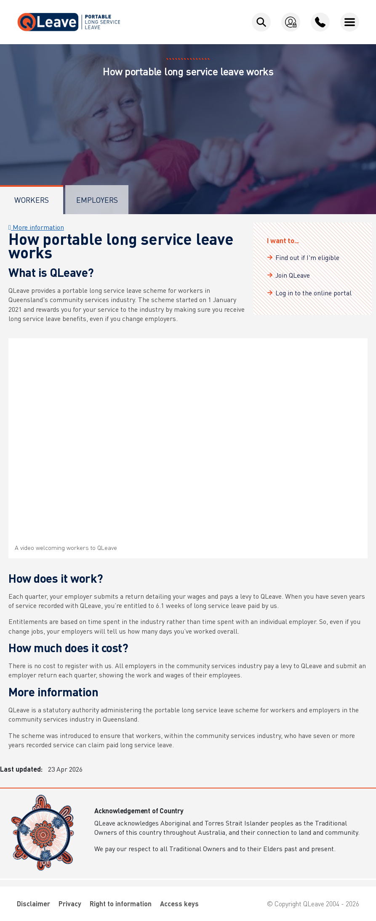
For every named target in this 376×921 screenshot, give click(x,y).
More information (36, 227)
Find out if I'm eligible (307, 257)
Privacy (70, 903)
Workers (31, 199)
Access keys (179, 903)
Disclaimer (33, 903)
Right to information (121, 903)
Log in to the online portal (313, 292)
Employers (97, 199)
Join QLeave (292, 275)
